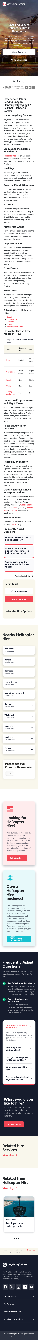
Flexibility (10, 322)
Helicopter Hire (11, 1219)
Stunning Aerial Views (15, 327)
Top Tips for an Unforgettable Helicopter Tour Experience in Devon (17, 1224)
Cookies (31, 1337)
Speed (9, 317)
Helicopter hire (10, 156)
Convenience (12, 319)
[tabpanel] (19, 1214)
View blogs (10, 1188)
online (13, 524)
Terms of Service (10, 1337)
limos (15, 508)
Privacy (10, 324)
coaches (13, 510)
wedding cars (26, 505)
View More (10, 1155)
